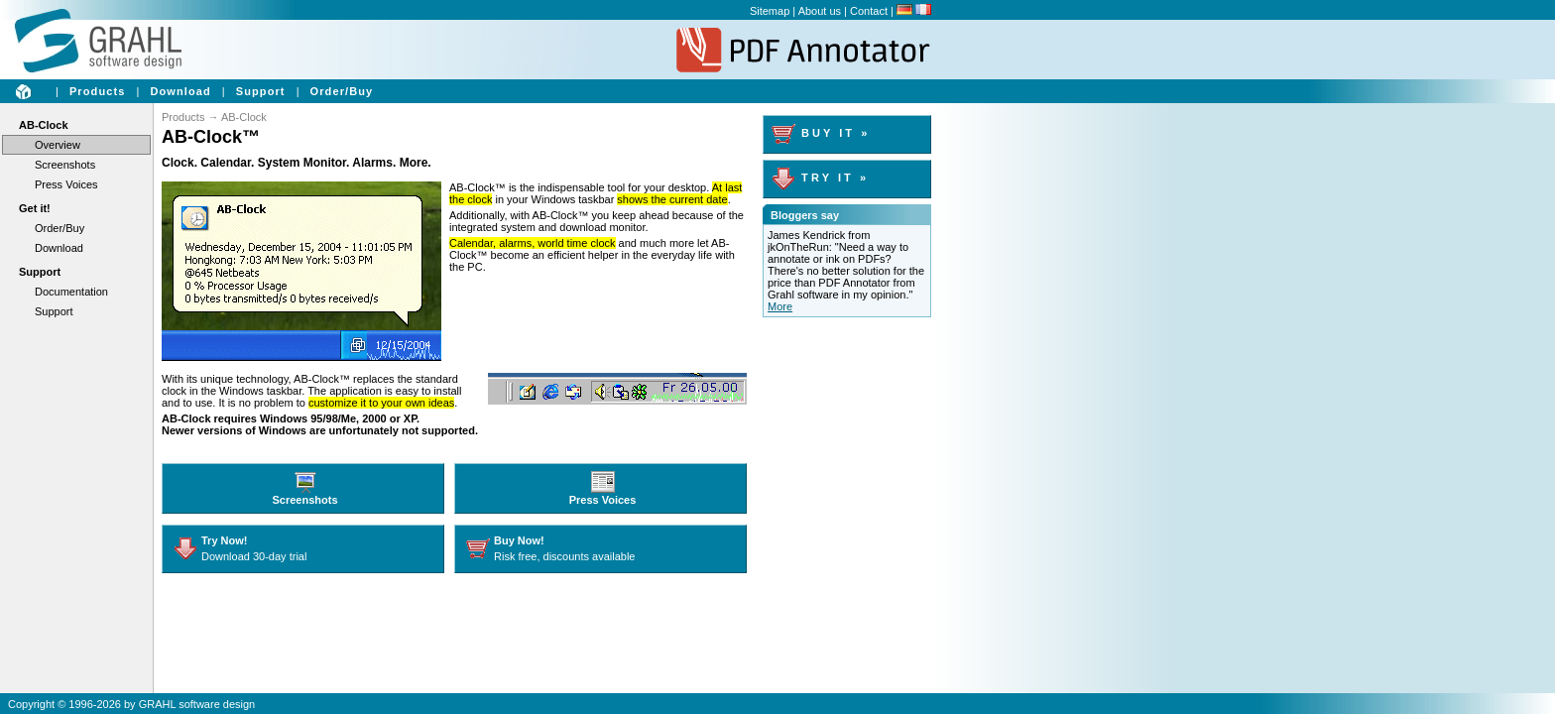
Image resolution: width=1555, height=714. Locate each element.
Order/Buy (342, 91)
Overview (57, 145)
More (780, 306)
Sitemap (769, 11)
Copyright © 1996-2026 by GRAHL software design (131, 704)
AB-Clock (43, 125)
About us (819, 11)
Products (97, 91)
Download (180, 91)
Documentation (71, 292)
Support (261, 91)
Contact (869, 11)
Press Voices (66, 184)
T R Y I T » (819, 177)
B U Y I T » (819, 133)
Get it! (35, 208)
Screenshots (65, 165)
